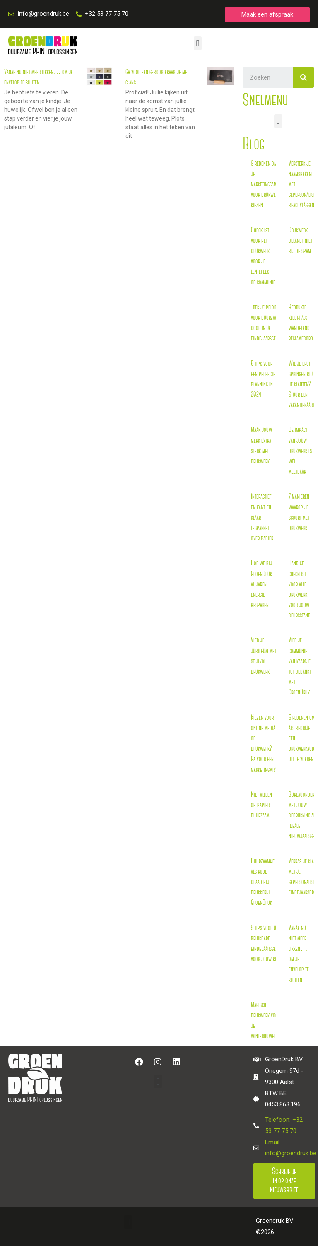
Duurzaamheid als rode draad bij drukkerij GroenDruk (264, 882)
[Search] (303, 77)
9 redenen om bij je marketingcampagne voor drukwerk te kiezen (269, 185)
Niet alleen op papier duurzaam (261, 805)
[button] (267, 14)
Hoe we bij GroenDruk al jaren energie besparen (261, 584)
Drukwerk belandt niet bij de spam (300, 241)
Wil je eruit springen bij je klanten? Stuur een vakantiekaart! (302, 385)
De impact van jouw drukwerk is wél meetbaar (300, 451)
